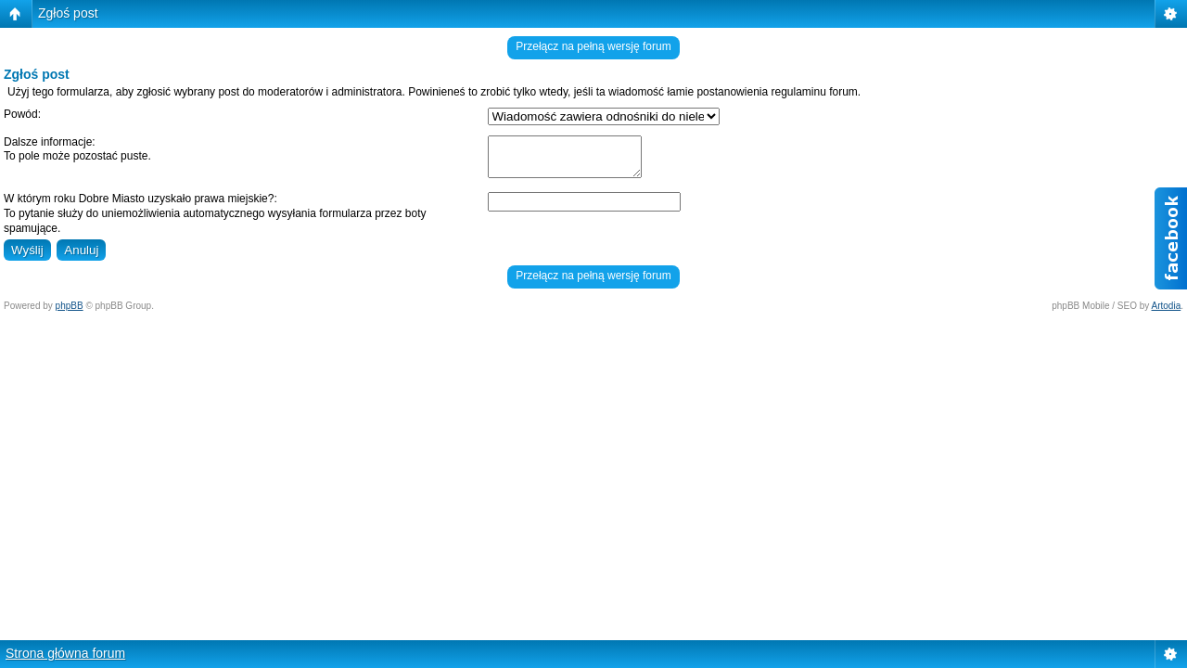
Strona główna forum (65, 653)
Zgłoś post (68, 13)
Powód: (22, 114)
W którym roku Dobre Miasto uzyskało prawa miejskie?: (140, 198)
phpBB (69, 306)
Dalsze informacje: (50, 141)
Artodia (1166, 306)
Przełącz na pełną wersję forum (593, 46)
